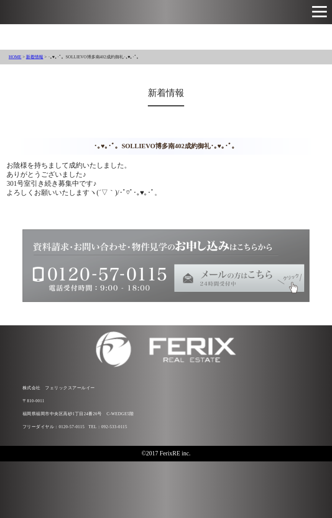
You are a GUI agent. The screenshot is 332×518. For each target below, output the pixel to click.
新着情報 (34, 56)
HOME (15, 56)
